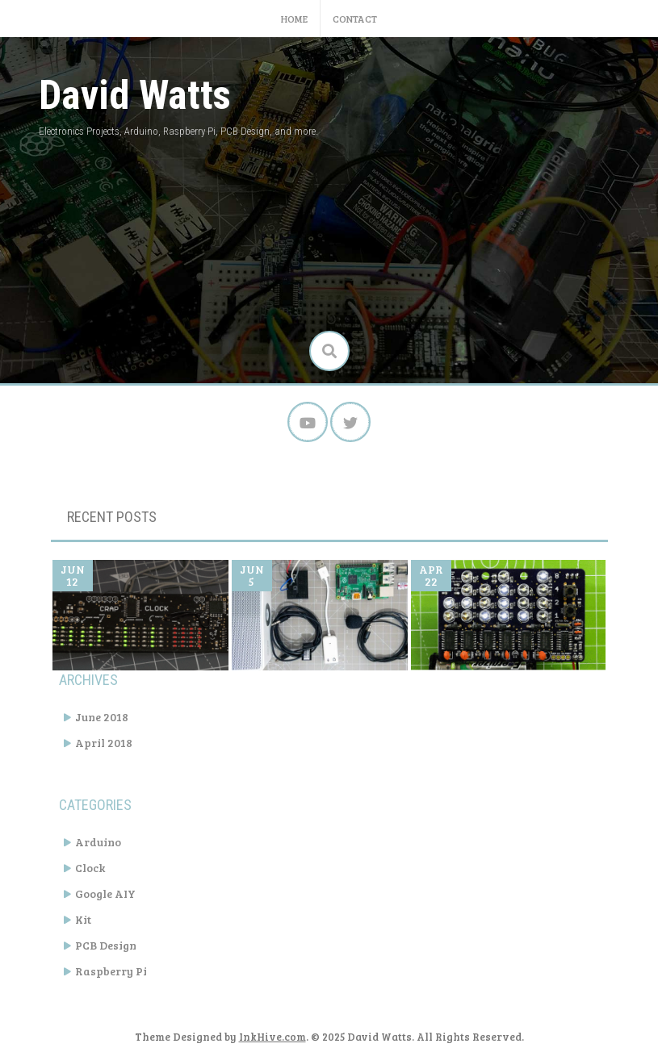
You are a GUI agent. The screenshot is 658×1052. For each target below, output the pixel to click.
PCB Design (105, 945)
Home (294, 18)
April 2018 (103, 742)
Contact (355, 18)
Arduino (98, 842)
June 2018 (101, 716)
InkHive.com (272, 1036)
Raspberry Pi (111, 971)
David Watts (135, 95)
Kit (83, 919)
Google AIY (105, 893)
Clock (90, 867)
